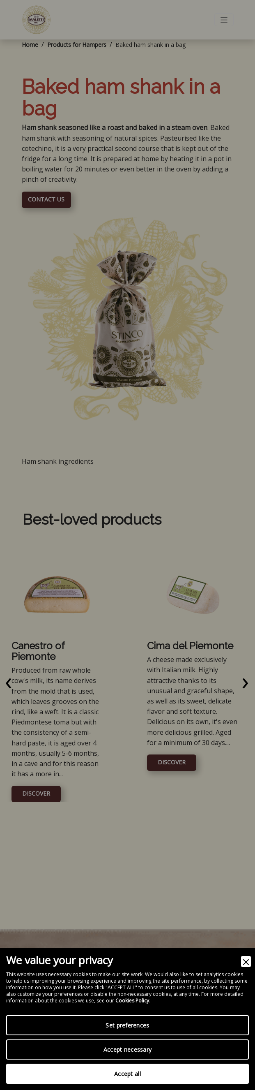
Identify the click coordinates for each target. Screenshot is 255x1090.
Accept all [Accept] (127, 1074)
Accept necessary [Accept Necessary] (127, 1049)
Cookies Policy (132, 1000)
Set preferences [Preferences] (127, 1025)
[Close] (246, 961)
